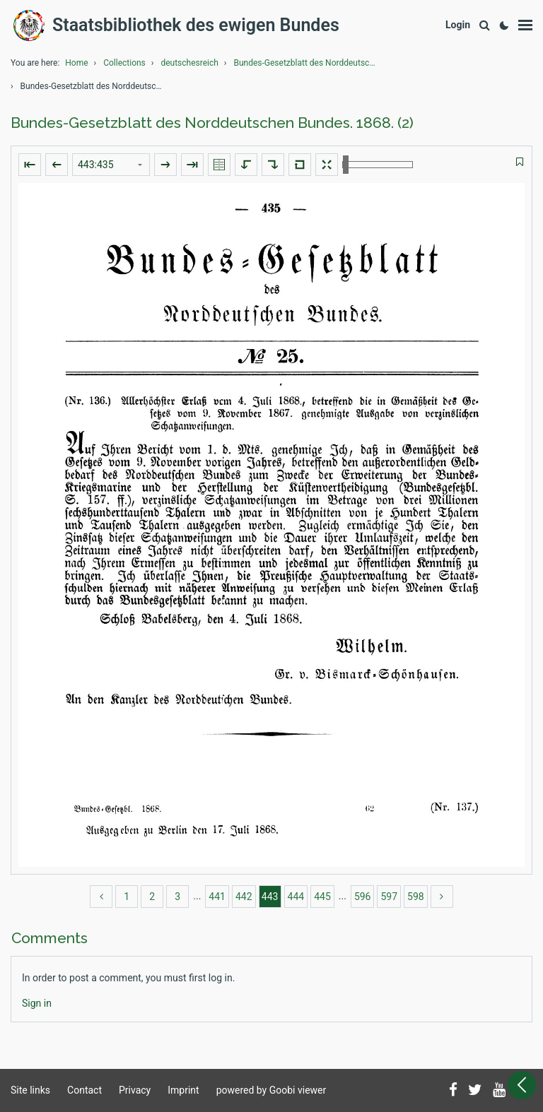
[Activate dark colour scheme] (504, 25)
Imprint (183, 1090)
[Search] (484, 25)
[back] (101, 896)
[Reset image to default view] (299, 164)
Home (76, 63)
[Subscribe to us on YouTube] (499, 1091)
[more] (441, 896)
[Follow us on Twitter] (475, 1091)
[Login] (457, 25)
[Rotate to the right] (273, 164)
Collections (124, 63)
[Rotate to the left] (246, 164)
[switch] (520, 162)
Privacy (135, 1090)
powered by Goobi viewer (271, 1090)
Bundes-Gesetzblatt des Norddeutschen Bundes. (307, 63)
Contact (84, 1090)
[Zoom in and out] (377, 164)
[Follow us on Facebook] (453, 1091)
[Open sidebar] (522, 1085)
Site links (30, 1090)
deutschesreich (189, 63)
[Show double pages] (219, 164)
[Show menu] (525, 25)
